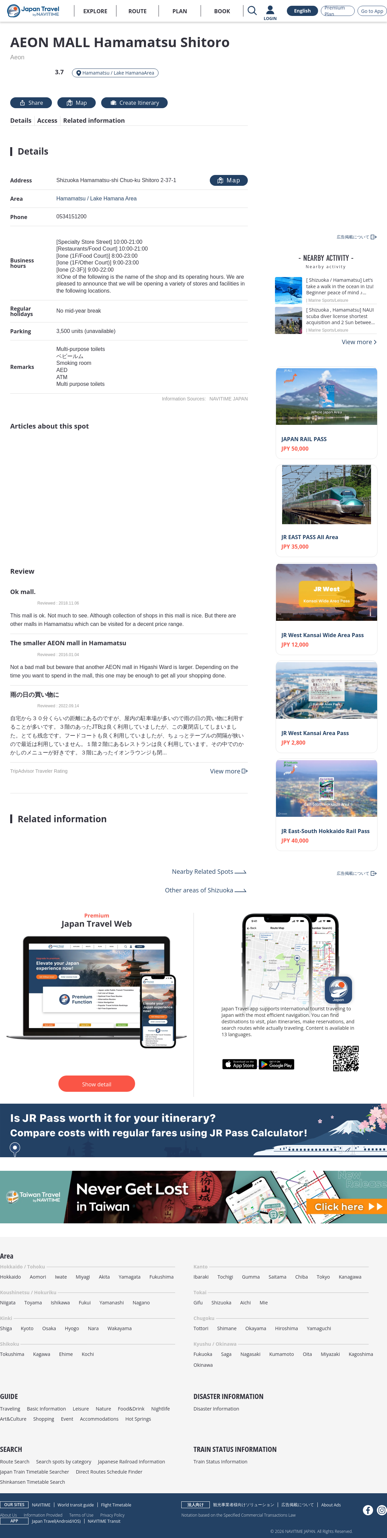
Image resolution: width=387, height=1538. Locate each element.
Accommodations (99, 1419)
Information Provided (43, 1515)
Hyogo (72, 1328)
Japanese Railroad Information (131, 1461)
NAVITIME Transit (104, 1521)
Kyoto (27, 1328)
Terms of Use (81, 1515)
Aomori (38, 1277)
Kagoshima (361, 1354)
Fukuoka (203, 1354)
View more (225, 771)
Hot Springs (138, 1419)
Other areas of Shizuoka (199, 890)
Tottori (201, 1328)
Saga (226, 1354)
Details (21, 120)
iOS (76, 1521)
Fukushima (161, 1277)
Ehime (66, 1354)
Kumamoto (281, 1354)
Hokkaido (10, 1277)
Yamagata (130, 1277)
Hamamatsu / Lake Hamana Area (96, 198)
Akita (104, 1277)
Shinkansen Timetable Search (32, 1482)
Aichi (245, 1302)
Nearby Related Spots (202, 871)
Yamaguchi (319, 1328)
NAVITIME (41, 1505)
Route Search (14, 1461)
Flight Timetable (116, 1505)
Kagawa (41, 1354)
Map (76, 102)
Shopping (43, 1419)
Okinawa (203, 1365)
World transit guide (76, 1505)
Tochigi (225, 1277)
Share (31, 102)
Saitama (278, 1277)
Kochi (88, 1354)
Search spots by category (63, 1461)
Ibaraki (201, 1277)
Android (64, 1521)
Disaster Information (216, 1408)
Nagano (141, 1302)
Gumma (251, 1277)
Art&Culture (13, 1419)
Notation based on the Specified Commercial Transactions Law (238, 1515)
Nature (103, 1408)
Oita (307, 1354)
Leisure (81, 1408)
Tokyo (323, 1277)
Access (47, 120)
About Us (8, 1515)
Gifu (198, 1302)
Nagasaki (250, 1354)
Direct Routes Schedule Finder (109, 1471)
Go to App (372, 11)
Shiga (6, 1328)
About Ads (331, 1505)
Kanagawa (350, 1277)
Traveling (10, 1408)
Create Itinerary (134, 102)
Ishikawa (60, 1302)
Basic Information (46, 1408)
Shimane (227, 1328)
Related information (94, 120)
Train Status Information (220, 1461)
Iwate (61, 1277)
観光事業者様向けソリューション (243, 1504)
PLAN (179, 11)
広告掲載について (297, 1504)
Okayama (255, 1328)
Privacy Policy (112, 1515)
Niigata (8, 1302)
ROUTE (137, 11)
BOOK (222, 11)
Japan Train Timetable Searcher (34, 1471)
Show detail (96, 1084)
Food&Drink (131, 1408)
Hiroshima (286, 1328)
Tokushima (12, 1354)
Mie (264, 1302)
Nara (93, 1328)
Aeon (17, 57)
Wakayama (120, 1328)
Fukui (85, 1302)
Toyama (33, 1302)
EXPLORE (95, 11)
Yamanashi (111, 1302)
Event (67, 1419)
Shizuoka (221, 1302)
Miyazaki (330, 1354)
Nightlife (160, 1408)
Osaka (49, 1328)
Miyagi (83, 1277)
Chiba (301, 1277)
